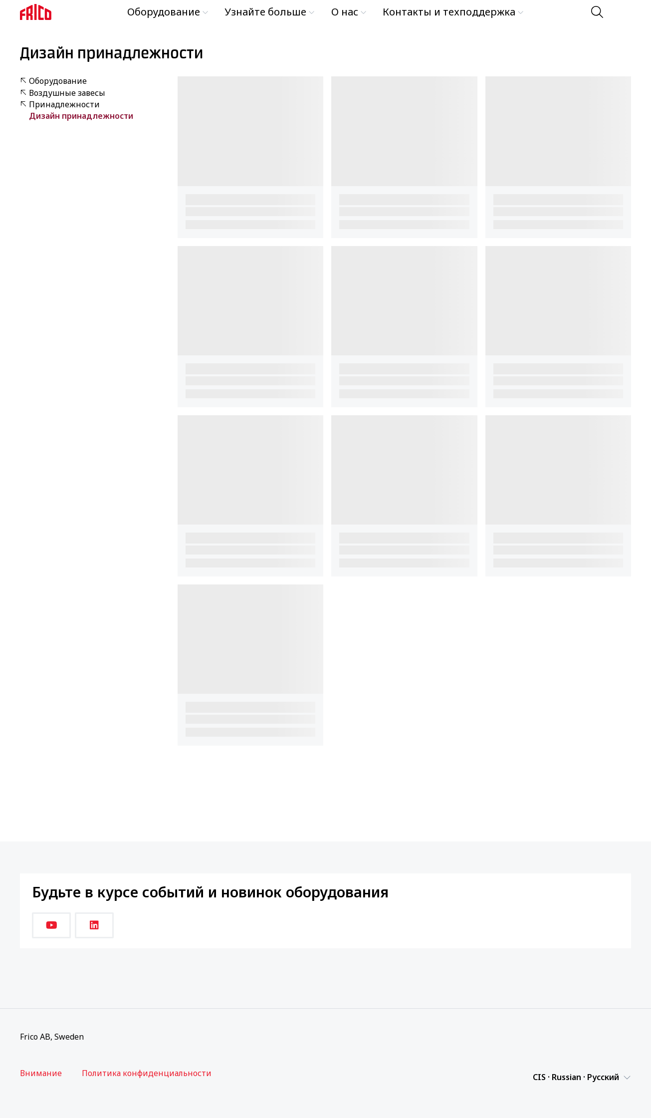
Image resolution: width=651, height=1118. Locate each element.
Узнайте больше (269, 11)
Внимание (41, 1073)
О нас (349, 11)
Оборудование (168, 11)
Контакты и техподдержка (453, 11)
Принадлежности (60, 104)
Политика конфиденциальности (147, 1073)
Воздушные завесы (62, 93)
